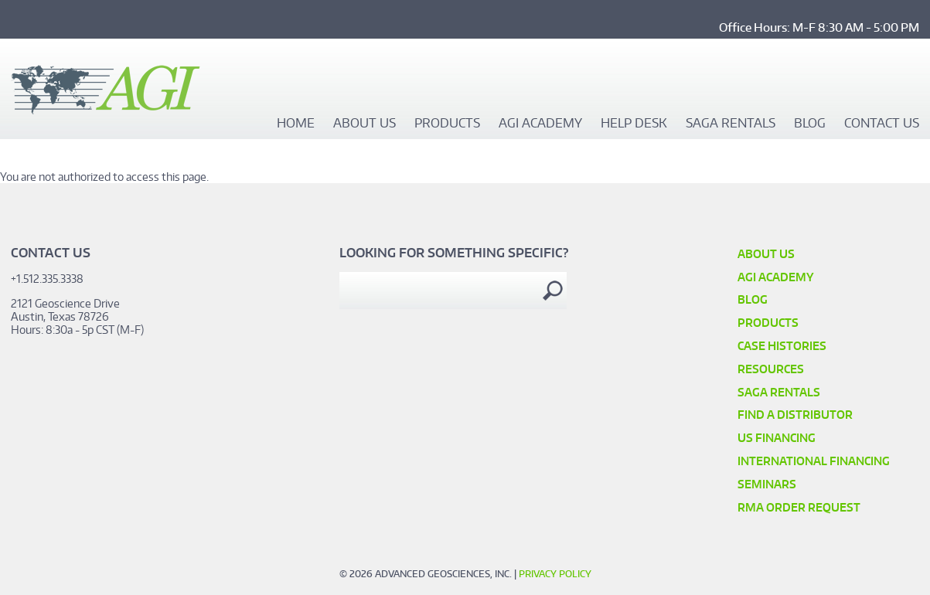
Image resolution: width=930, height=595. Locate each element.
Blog (810, 124)
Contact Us (881, 124)
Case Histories (782, 345)
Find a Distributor (795, 414)
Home (296, 124)
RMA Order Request (799, 507)
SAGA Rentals (730, 124)
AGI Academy (540, 124)
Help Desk (634, 124)
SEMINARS (767, 484)
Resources (771, 369)
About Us (364, 124)
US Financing (777, 437)
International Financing (814, 461)
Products (447, 124)
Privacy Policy (555, 574)
